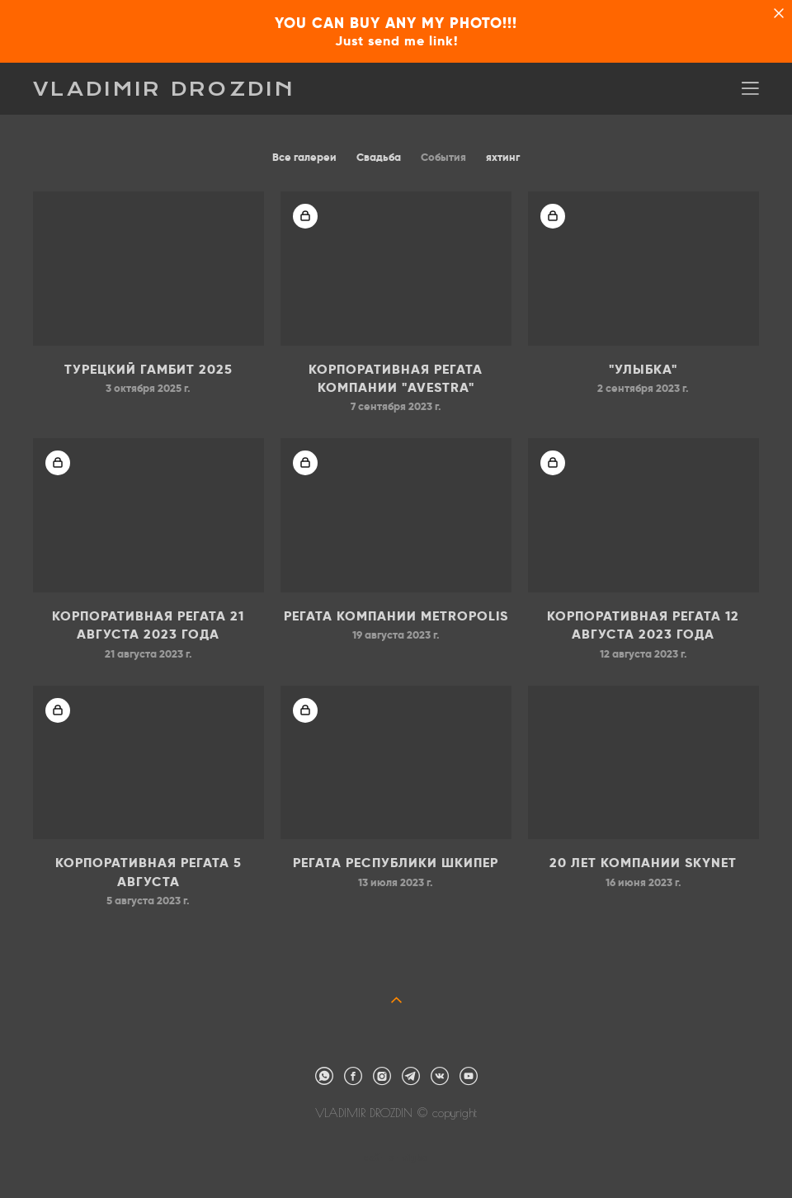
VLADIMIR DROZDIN (164, 89)
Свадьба (378, 157)
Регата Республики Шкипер (395, 862)
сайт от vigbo (396, 1158)
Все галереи (304, 157)
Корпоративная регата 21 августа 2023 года (148, 625)
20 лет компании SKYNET (643, 862)
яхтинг (503, 157)
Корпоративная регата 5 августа (148, 871)
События (443, 157)
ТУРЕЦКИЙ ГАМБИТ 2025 (148, 369)
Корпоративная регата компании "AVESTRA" (396, 378)
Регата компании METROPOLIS (396, 616)
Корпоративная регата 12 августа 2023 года (643, 625)
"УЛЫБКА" (643, 369)
